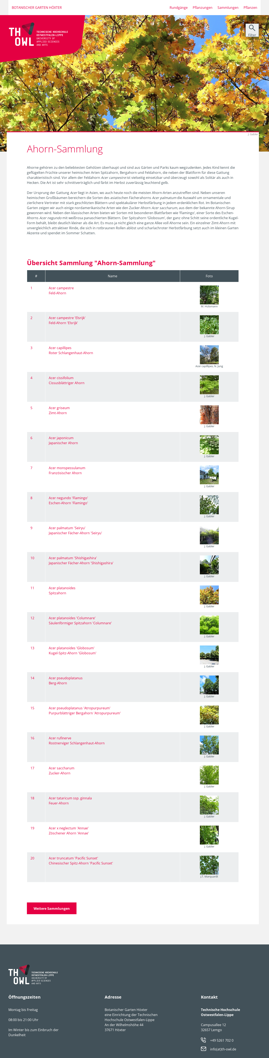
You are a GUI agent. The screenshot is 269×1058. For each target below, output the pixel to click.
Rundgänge (179, 7)
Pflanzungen (202, 7)
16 (32, 738)
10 (32, 558)
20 (32, 858)
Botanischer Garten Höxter (37, 7)
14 (32, 678)
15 (32, 708)
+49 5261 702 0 (221, 1040)
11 (32, 588)
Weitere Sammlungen (52, 908)
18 (32, 798)
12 (32, 618)
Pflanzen (250, 7)
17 (32, 768)
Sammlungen (228, 7)
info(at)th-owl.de (223, 1049)
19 (32, 828)
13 (32, 648)
